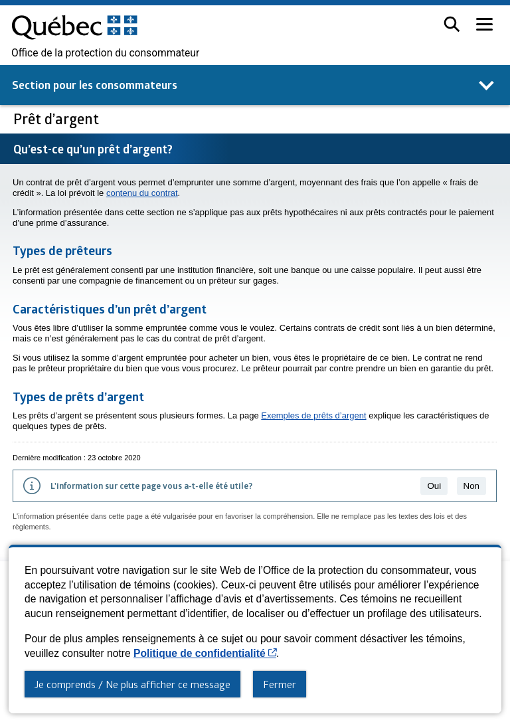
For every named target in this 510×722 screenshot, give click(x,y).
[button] (452, 24)
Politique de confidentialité (204, 653)
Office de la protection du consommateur (105, 53)
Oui (434, 486)
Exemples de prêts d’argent (313, 415)
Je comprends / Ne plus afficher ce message (132, 684)
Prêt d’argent (57, 118)
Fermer (279, 684)
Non (471, 486)
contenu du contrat (142, 193)
